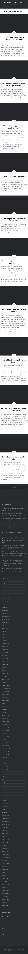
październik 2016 (6, 893)
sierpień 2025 (5, 592)
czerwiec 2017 (5, 869)
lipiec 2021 (4, 733)
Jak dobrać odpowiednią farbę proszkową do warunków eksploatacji (13, 509)
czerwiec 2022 (5, 700)
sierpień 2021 (5, 730)
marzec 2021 (5, 742)
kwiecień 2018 (5, 839)
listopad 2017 (5, 854)
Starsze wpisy (14, 487)
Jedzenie (4, 925)
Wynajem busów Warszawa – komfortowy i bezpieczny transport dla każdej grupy (12, 514)
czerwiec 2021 (5, 736)
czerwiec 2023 (5, 664)
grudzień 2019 (5, 779)
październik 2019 (6, 785)
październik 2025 (6, 586)
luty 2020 (4, 773)
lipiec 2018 (4, 830)
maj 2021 (4, 739)
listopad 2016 (5, 890)
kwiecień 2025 (5, 601)
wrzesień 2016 (5, 896)
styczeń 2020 (5, 776)
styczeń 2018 (5, 848)
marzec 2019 (5, 806)
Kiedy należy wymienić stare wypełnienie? (12, 526)
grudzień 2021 (5, 718)
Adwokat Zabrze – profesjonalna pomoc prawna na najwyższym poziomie (13, 519)
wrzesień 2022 (5, 691)
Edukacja (4, 922)
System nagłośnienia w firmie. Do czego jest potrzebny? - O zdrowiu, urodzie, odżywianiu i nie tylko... (14, 553)
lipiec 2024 (4, 625)
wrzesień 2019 (5, 788)
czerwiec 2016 (5, 905)
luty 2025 (4, 607)
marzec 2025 (5, 604)
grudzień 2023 (5, 646)
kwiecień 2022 (5, 706)
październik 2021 (6, 724)
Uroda (3, 931)
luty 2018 (4, 845)
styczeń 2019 (5, 812)
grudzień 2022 (5, 682)
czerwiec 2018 (5, 833)
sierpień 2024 (5, 622)
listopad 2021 (5, 721)
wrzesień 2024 (5, 619)
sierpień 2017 (5, 863)
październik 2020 (6, 748)
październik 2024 (6, 616)
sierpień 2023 (5, 658)
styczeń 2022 (5, 715)
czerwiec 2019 (5, 797)
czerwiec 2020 (5, 760)
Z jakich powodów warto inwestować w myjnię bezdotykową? (12, 563)
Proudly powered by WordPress (11, 949)
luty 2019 (4, 809)
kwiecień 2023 (5, 670)
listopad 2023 (5, 649)
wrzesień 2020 (5, 751)
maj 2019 (4, 800)
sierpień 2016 (5, 899)
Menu (14, 6)
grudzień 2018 (5, 815)
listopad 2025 (5, 583)
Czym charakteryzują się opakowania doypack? (13, 548)
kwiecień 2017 (5, 875)
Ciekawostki (5, 916)
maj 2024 (4, 631)
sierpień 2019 (5, 791)
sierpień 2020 (5, 754)
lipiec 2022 (4, 697)
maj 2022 (4, 703)
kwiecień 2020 (5, 767)
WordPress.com (16, 950)
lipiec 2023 (4, 661)
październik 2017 (6, 857)
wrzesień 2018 (5, 824)
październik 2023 (6, 652)
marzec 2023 (5, 673)
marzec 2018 (5, 842)
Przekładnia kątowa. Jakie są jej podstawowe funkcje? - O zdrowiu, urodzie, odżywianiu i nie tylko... (13, 538)
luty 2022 (4, 712)
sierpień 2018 (5, 827)
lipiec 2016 (4, 902)
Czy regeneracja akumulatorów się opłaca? (12, 523)
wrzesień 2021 (5, 727)
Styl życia (4, 928)
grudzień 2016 (5, 887)
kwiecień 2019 (5, 803)
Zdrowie (4, 934)
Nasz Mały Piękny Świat (14, 2)
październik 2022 (6, 688)
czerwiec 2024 (5, 628)
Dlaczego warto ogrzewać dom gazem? (11, 571)
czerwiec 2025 (5, 598)
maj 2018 (4, 836)
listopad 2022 (5, 685)
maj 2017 (4, 872)
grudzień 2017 (5, 851)
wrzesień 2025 (5, 589)
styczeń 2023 (5, 679)
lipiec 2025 (4, 595)
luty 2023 (4, 676)
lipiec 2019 (4, 794)
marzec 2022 (5, 709)
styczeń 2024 (5, 643)
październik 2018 (6, 821)
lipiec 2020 (4, 757)
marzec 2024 (5, 637)
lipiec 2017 (4, 866)
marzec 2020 (5, 770)
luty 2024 (4, 640)
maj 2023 (4, 667)
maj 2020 (4, 764)
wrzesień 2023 (5, 655)
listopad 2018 (5, 818)
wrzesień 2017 (5, 860)
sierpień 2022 (5, 694)
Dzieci (3, 919)
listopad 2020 (5, 745)
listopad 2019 (5, 782)
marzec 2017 (5, 878)
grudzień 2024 (5, 613)
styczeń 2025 (5, 610)
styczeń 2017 (5, 884)
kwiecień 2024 (5, 634)
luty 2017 (4, 881)
